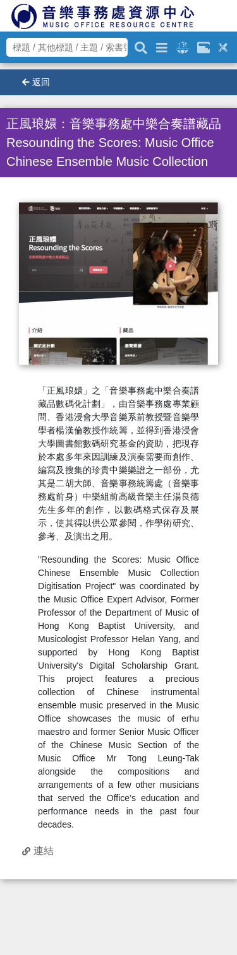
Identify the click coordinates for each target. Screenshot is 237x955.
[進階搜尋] (162, 45)
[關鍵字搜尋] (140, 46)
